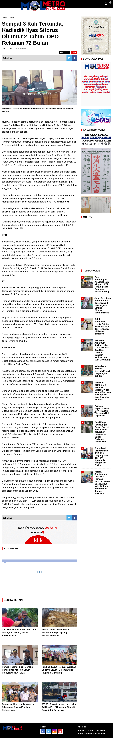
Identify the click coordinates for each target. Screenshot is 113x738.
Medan (11, 18)
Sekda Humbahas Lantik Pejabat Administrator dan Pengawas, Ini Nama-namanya (102, 326)
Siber (91, 730)
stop (74, 52)
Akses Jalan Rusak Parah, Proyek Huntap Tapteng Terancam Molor (56, 632)
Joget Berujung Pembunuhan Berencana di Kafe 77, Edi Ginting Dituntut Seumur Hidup (102, 305)
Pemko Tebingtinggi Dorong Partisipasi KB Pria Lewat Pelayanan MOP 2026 (17, 670)
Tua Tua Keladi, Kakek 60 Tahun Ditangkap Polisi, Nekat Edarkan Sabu (19, 632)
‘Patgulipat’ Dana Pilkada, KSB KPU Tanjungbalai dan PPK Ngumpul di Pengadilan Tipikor (101, 456)
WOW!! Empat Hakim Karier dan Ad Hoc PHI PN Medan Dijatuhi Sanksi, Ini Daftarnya (59, 707)
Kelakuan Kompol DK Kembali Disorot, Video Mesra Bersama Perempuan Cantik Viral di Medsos (102, 391)
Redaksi (82, 730)
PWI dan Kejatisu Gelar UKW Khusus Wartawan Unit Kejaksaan (102, 411)
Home (4, 18)
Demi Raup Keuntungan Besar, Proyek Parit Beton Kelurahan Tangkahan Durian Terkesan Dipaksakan (101, 432)
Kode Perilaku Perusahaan (92, 734)
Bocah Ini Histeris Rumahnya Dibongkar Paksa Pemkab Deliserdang (18, 707)
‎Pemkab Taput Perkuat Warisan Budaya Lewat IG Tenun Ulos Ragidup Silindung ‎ (59, 670)
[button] (110, 1)
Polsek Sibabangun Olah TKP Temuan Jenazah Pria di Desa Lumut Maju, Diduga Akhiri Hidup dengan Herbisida (102, 483)
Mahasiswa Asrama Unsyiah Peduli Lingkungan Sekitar (102, 371)
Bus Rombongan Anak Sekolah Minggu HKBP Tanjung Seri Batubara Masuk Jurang (101, 284)
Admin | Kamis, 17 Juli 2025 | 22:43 (14, 48)
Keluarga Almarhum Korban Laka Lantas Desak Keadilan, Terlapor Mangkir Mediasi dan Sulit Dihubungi (102, 350)
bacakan (64, 52)
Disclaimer (101, 730)
